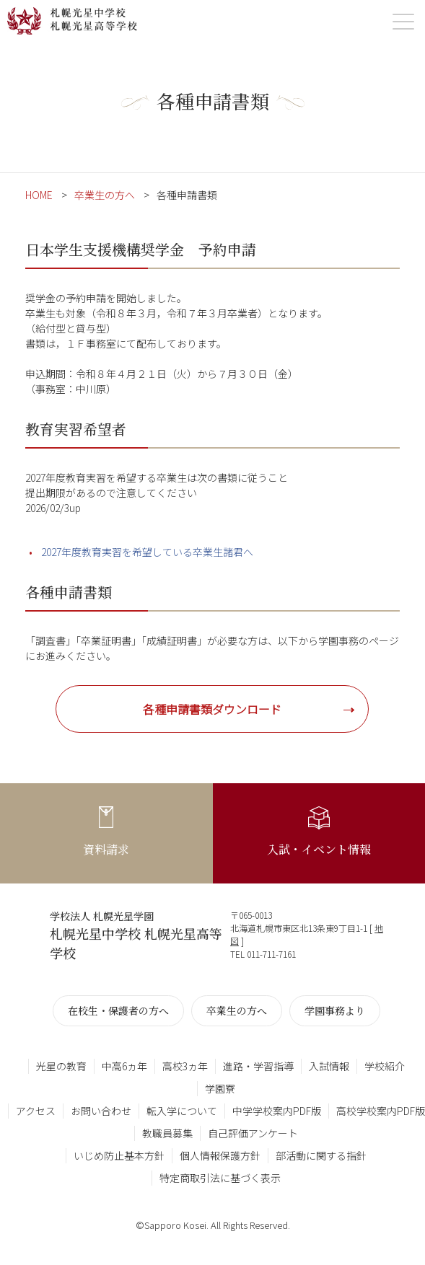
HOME (39, 195)
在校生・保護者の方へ (118, 1010)
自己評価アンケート (253, 1133)
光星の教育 (61, 1066)
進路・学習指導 (258, 1066)
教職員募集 (167, 1133)
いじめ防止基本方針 (119, 1155)
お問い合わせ (101, 1110)
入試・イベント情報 (319, 849)
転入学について (181, 1110)
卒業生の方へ (104, 195)
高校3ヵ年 (185, 1066)
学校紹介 (384, 1066)
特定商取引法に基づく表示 (220, 1178)
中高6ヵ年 (124, 1066)
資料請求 (106, 849)
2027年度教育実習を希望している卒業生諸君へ (147, 552)
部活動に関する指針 (321, 1155)
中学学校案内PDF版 (276, 1110)
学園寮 (220, 1088)
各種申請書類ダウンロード (212, 709)
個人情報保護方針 (220, 1155)
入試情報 (329, 1066)
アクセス (36, 1110)
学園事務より (334, 1010)
